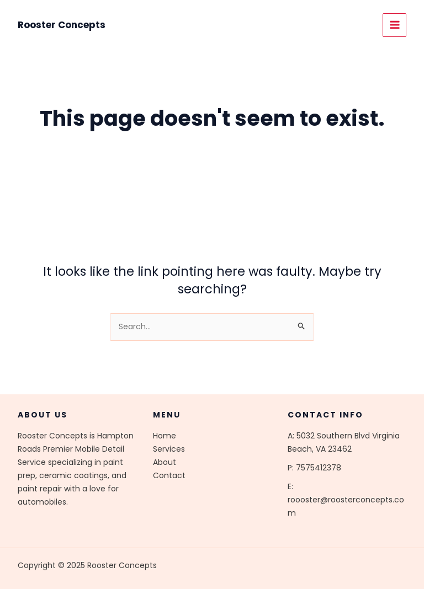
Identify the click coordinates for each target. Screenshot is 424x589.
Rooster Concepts (61, 24)
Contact (169, 475)
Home (164, 435)
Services (169, 448)
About (164, 462)
